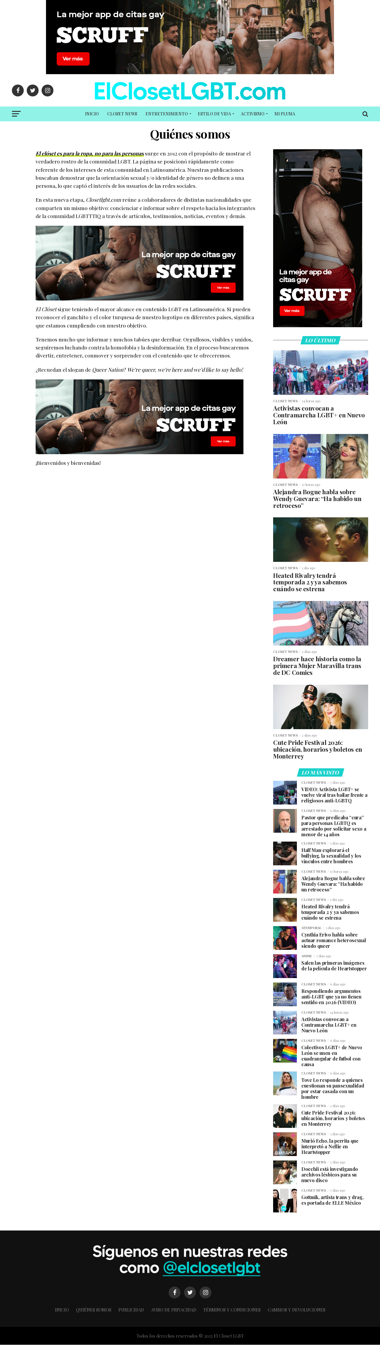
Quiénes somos (93, 1310)
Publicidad (131, 1310)
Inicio (92, 114)
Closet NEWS (122, 114)
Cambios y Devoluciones (296, 1310)
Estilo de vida (214, 114)
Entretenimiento (166, 114)
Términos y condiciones (232, 1310)
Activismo (253, 114)
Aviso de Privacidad (173, 1310)
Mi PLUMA (284, 114)
